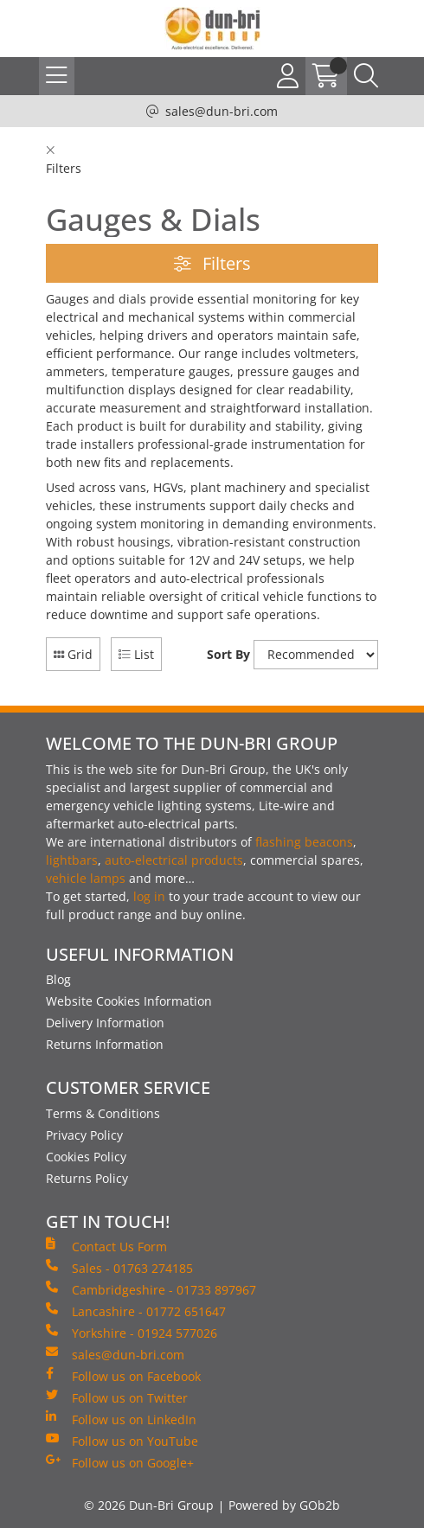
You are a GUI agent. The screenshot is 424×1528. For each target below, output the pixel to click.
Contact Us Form (106, 1246)
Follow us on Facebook (123, 1375)
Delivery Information (105, 1022)
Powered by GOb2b (284, 1505)
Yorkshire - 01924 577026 (131, 1332)
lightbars (72, 860)
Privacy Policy (84, 1135)
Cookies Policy (86, 1156)
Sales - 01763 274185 (119, 1267)
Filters (212, 263)
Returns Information (105, 1044)
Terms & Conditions (103, 1113)
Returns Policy (87, 1178)
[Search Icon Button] (366, 76)
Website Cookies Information (129, 1001)
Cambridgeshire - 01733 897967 (151, 1289)
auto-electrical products (174, 860)
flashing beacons (304, 842)
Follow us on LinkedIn (121, 1419)
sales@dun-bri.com (221, 111)
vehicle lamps (85, 878)
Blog (58, 979)
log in (149, 896)
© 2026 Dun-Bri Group (149, 1505)
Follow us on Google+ (120, 1462)
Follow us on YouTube (122, 1440)
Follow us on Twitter (117, 1397)
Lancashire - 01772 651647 (136, 1311)
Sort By (228, 654)
